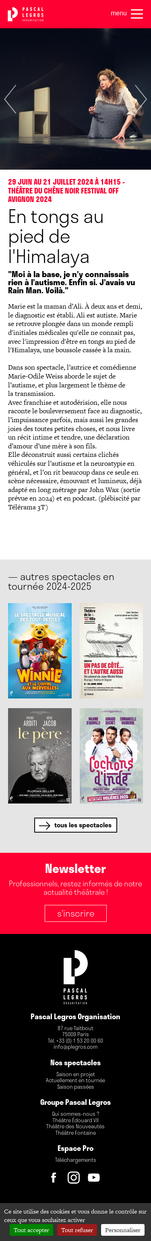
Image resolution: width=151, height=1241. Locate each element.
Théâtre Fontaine (76, 1133)
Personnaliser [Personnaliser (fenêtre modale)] (123, 1230)
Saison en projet (75, 1074)
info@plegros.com (75, 1047)
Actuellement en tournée (75, 1080)
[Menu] (137, 14)
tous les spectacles (83, 825)
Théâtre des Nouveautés (75, 1126)
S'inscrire (75, 913)
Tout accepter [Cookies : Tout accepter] (31, 1230)
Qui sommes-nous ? (75, 1114)
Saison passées (75, 1087)
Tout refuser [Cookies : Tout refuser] (77, 1230)
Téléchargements (75, 1160)
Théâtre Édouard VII (76, 1120)
